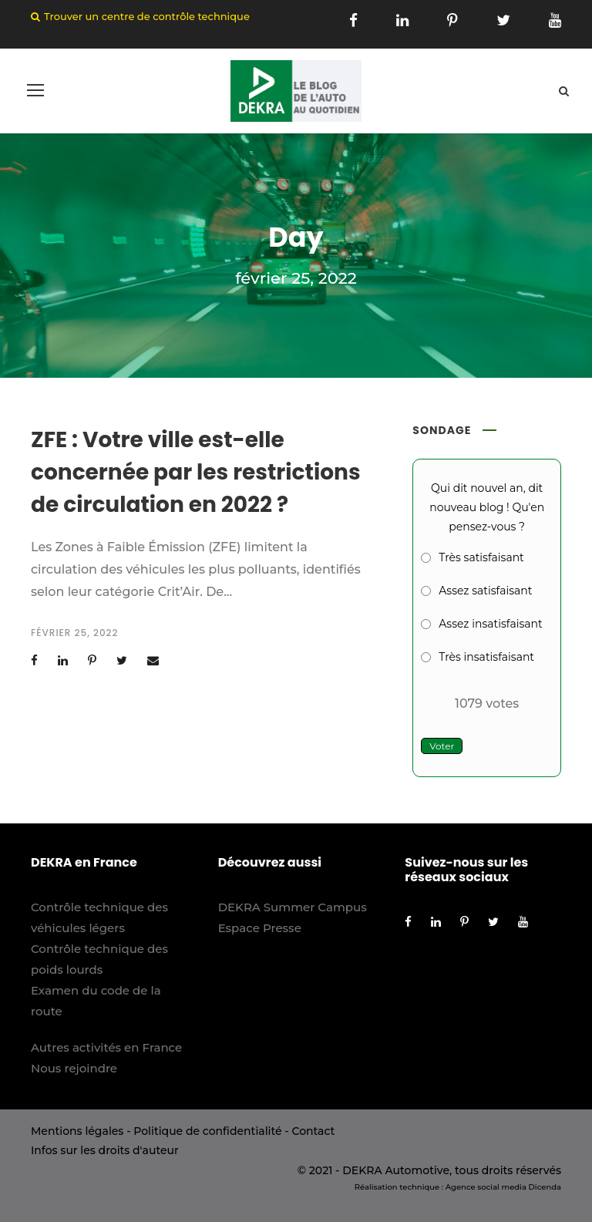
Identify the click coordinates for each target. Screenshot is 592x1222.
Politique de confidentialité (207, 1131)
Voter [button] (441, 746)
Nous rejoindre (74, 1068)
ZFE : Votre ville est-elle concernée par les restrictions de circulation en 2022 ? (196, 472)
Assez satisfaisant (485, 591)
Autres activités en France (106, 1047)
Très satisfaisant (481, 557)
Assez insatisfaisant (490, 624)
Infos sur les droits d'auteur (105, 1150)
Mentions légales (77, 1131)
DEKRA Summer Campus (292, 907)
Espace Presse (259, 928)
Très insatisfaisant (486, 657)
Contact (313, 1131)
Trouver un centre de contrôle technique (147, 16)
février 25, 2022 (74, 632)
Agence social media (486, 1187)
